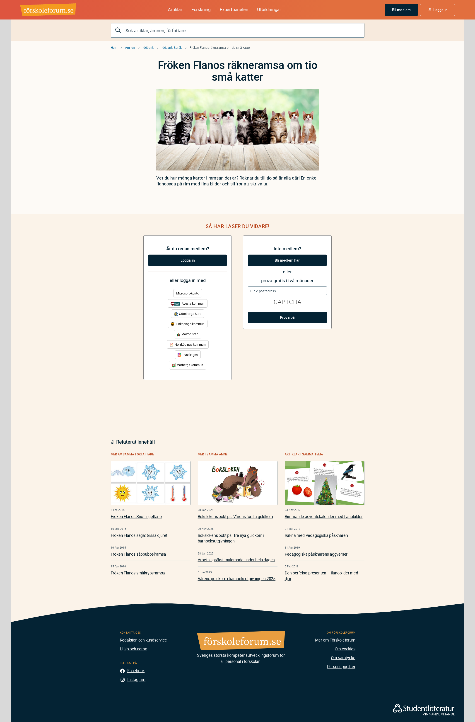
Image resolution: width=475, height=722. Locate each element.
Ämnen (130, 47)
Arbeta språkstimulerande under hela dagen (236, 559)
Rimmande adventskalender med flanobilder (324, 516)
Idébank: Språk (172, 47)
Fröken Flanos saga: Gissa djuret (139, 535)
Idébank (148, 47)
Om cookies (345, 649)
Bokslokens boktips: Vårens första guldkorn (235, 516)
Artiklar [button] (175, 9)
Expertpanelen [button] (234, 9)
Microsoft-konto (187, 293)
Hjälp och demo (133, 649)
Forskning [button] (201, 9)
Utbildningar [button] (269, 9)
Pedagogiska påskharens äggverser (316, 554)
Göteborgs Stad (187, 313)
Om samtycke (343, 657)
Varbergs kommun (187, 365)
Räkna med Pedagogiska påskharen (316, 535)
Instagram (136, 679)
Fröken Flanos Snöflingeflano (136, 516)
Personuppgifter (341, 666)
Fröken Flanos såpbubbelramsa (138, 554)
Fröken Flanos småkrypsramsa (138, 573)
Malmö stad (187, 334)
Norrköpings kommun (187, 344)
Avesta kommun (188, 303)
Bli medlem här (287, 260)
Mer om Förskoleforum (335, 640)
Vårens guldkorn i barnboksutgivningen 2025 (237, 578)
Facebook (136, 670)
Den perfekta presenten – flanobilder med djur (321, 575)
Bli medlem (401, 9)
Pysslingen (188, 354)
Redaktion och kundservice (143, 640)
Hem (114, 47)
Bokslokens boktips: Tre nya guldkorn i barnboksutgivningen (231, 538)
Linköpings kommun (188, 324)
